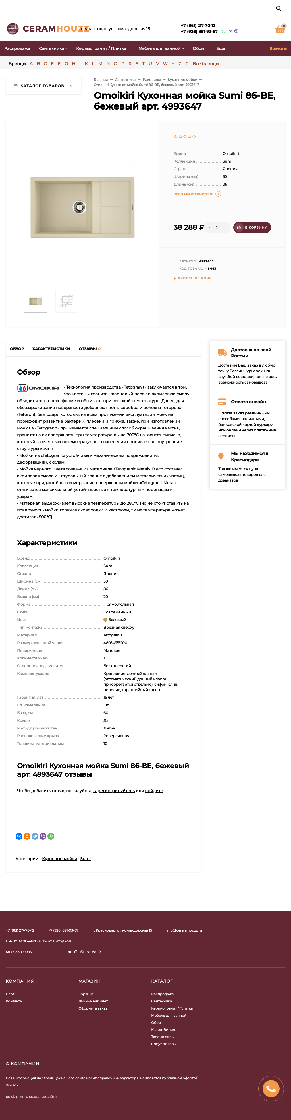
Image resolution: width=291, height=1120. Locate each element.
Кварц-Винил (163, 1029)
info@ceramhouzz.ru (184, 930)
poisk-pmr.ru (17, 1096)
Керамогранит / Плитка (172, 1008)
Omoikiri (231, 153)
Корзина (85, 994)
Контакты (14, 1001)
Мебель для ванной (168, 1015)
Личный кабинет (93, 1001)
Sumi (85, 858)
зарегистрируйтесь (114, 790)
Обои (156, 1022)
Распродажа (162, 994)
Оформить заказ (92, 1008)
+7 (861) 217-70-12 (198, 25)
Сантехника (161, 1001)
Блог (10, 994)
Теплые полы (162, 1037)
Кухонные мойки (59, 858)
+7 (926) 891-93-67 (199, 31)
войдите (154, 790)
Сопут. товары (163, 1044)
